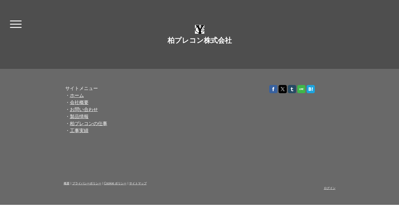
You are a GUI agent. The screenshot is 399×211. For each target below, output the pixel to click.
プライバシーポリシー (86, 183)
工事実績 (79, 130)
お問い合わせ (84, 109)
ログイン (330, 188)
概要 (67, 183)
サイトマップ (138, 183)
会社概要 (79, 102)
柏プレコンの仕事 (88, 123)
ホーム (77, 95)
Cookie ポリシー (115, 183)
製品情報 (79, 116)
